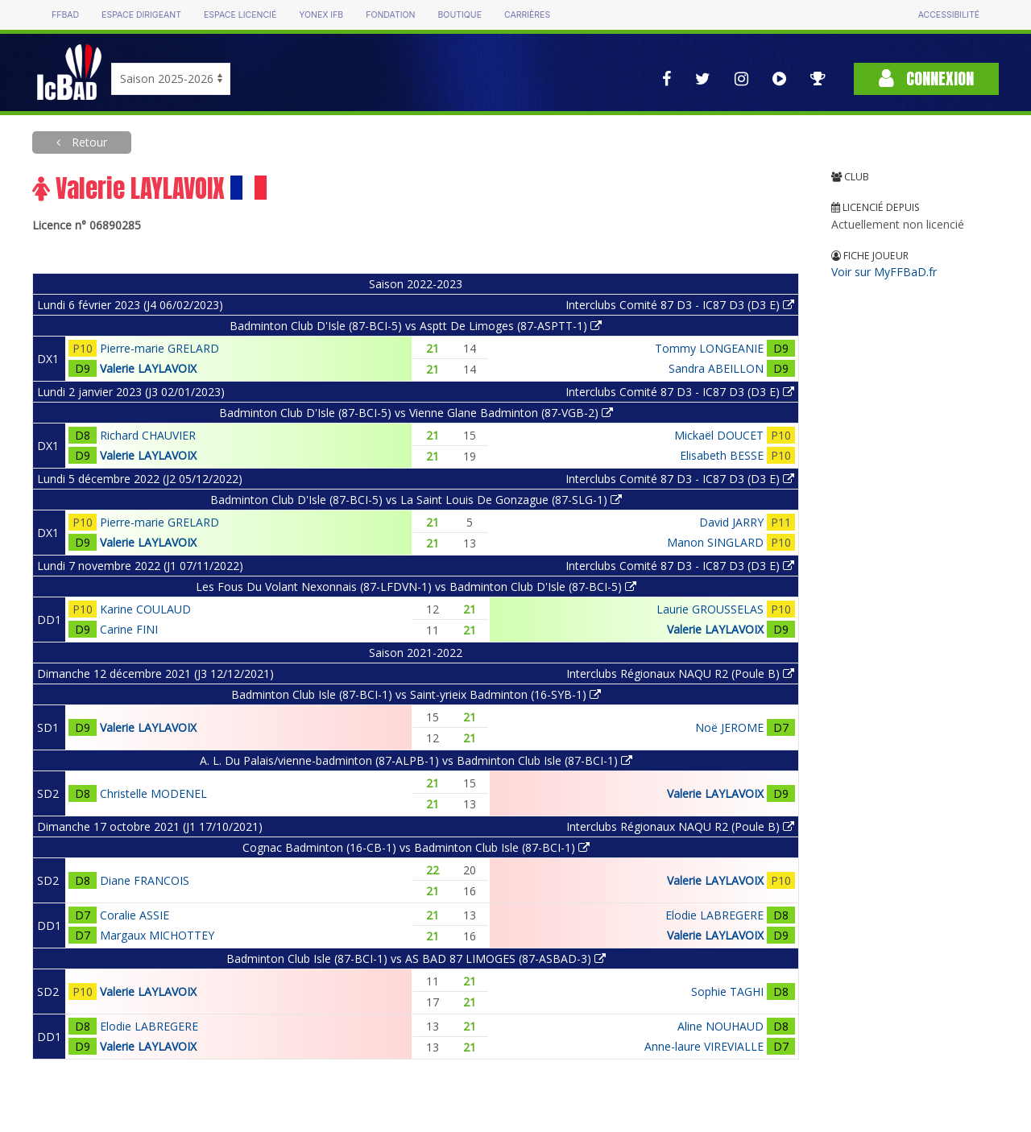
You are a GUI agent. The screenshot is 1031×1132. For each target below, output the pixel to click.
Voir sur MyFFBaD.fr (884, 271)
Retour (87, 142)
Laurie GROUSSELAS (710, 609)
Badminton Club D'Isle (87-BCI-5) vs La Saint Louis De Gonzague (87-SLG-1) (416, 499)
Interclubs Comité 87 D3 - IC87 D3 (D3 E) (679, 304)
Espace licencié (240, 15)
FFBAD (65, 15)
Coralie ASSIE (134, 915)
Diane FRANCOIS (144, 880)
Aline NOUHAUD (720, 1026)
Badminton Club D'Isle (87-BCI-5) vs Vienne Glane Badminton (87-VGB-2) (416, 412)
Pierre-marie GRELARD (159, 348)
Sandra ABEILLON (716, 368)
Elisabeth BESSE (722, 455)
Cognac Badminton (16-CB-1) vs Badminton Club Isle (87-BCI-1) (416, 847)
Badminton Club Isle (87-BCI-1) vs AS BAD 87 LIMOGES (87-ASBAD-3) (416, 958)
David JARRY (731, 522)
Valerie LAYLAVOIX (148, 368)
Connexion (926, 78)
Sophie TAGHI (727, 991)
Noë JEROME (729, 727)
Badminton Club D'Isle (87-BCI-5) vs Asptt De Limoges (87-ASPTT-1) (416, 325)
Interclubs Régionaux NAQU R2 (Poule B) (680, 673)
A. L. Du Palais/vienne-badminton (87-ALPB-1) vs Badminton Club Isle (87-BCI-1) (416, 760)
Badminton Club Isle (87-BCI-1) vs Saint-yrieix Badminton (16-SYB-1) (416, 694)
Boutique (459, 15)
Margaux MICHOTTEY (157, 935)
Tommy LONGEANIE (709, 348)
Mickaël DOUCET (719, 435)
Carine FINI (129, 629)
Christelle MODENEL (153, 793)
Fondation (390, 15)
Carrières (527, 15)
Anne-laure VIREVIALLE (704, 1046)
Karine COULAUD (145, 609)
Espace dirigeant (141, 15)
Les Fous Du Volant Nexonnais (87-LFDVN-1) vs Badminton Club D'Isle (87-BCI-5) (416, 586)
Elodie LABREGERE (714, 915)
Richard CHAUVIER (148, 435)
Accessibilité (948, 15)
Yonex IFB (321, 15)
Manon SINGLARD (715, 542)
